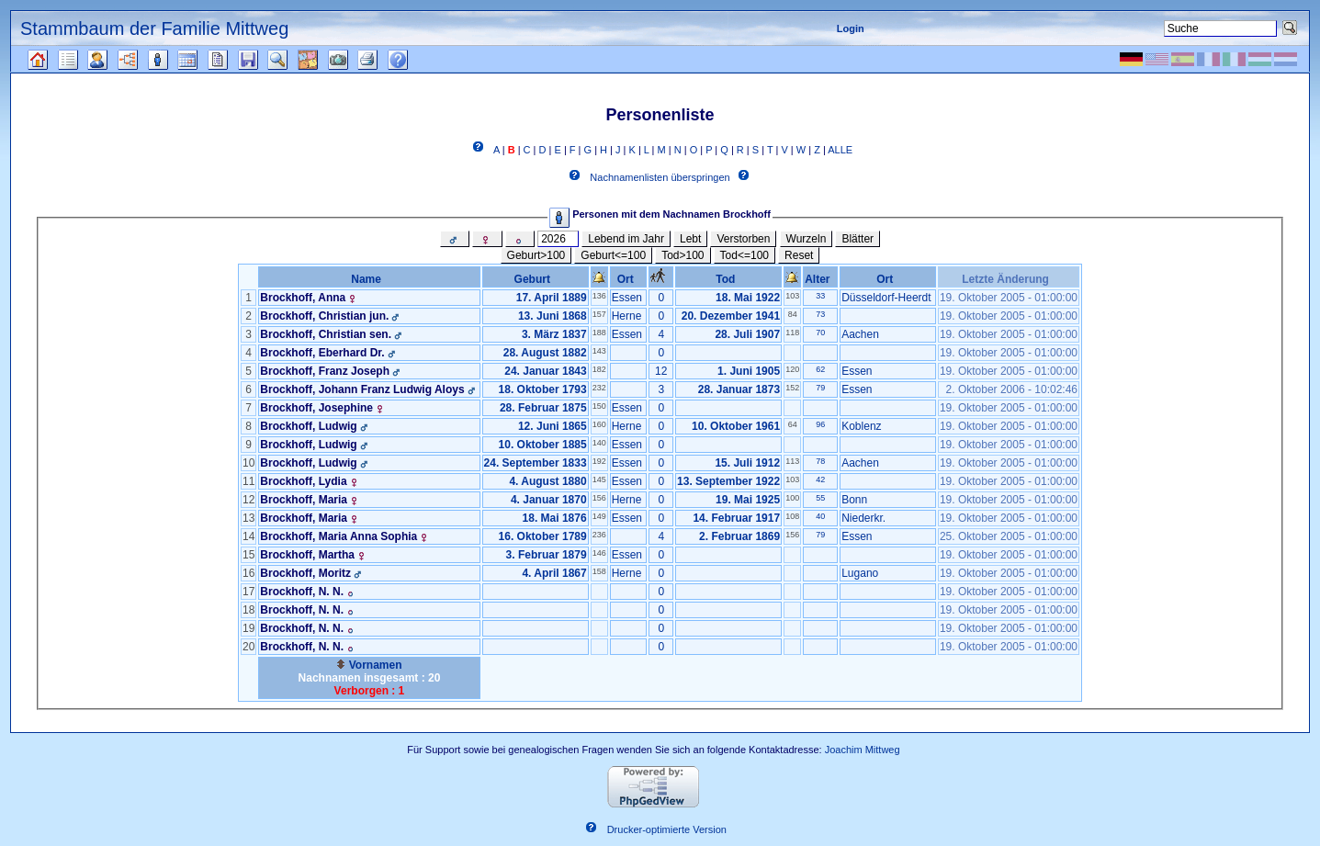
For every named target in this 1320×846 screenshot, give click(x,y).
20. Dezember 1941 (731, 316)
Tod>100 (682, 255)
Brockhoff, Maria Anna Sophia (338, 536)
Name (369, 279)
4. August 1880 (547, 481)
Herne (627, 316)
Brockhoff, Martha (307, 554)
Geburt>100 (536, 255)
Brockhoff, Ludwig (308, 426)
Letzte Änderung (1008, 279)
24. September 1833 (535, 463)
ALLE (840, 149)
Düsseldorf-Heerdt (886, 297)
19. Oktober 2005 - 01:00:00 (1008, 297)
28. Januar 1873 (739, 389)
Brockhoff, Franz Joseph (324, 371)
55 (820, 497)
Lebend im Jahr (626, 238)
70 (820, 332)
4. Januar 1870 (549, 499)
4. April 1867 (554, 573)
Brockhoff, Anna (302, 297)
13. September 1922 (728, 481)
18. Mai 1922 (748, 297)
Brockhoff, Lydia (303, 481)
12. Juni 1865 (552, 426)
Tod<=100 (744, 255)
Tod (728, 279)
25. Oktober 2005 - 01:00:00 (1008, 536)
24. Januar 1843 (545, 371)
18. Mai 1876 (555, 518)
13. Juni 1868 (552, 316)
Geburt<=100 (613, 255)
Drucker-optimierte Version (667, 830)
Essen (627, 297)
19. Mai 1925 (748, 499)
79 (820, 387)
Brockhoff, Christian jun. (324, 316)
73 (820, 314)
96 (820, 424)
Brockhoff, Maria (303, 499)
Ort (628, 279)
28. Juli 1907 (747, 334)
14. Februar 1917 (736, 518)
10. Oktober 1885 (543, 444)
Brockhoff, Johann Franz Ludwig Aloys (362, 389)
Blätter (857, 238)
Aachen (860, 334)
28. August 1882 (545, 352)
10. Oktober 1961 (736, 426)
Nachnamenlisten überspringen (659, 178)
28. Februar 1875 (543, 407)
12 (661, 371)
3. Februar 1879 (546, 554)
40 (820, 516)
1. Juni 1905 (748, 371)
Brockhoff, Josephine (316, 407)
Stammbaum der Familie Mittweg (154, 28)
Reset (798, 255)
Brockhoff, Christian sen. (325, 334)
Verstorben (743, 238)
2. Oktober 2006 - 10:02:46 (1011, 389)
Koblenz (861, 426)
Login (850, 28)
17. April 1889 (551, 297)
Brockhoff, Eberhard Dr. (322, 352)
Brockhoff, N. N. (302, 591)
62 (820, 369)
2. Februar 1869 (739, 536)
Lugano (859, 573)
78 (820, 461)
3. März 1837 (554, 334)
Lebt (690, 238)
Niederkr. (863, 518)
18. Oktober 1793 (543, 389)
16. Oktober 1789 (543, 536)
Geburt (535, 279)
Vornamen (368, 665)
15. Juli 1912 (747, 463)
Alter (820, 279)
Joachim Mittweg (862, 749)
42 (820, 479)
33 (820, 295)
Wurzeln (806, 238)
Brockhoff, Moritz (305, 573)
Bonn (854, 499)
